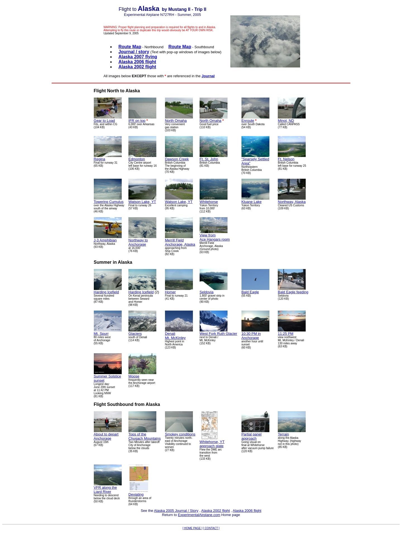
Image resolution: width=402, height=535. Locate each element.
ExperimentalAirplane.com (199, 515)
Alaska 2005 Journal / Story (176, 511)
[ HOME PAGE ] (192, 528)
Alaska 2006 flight (247, 511)
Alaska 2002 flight (215, 511)
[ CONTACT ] (211, 528)
